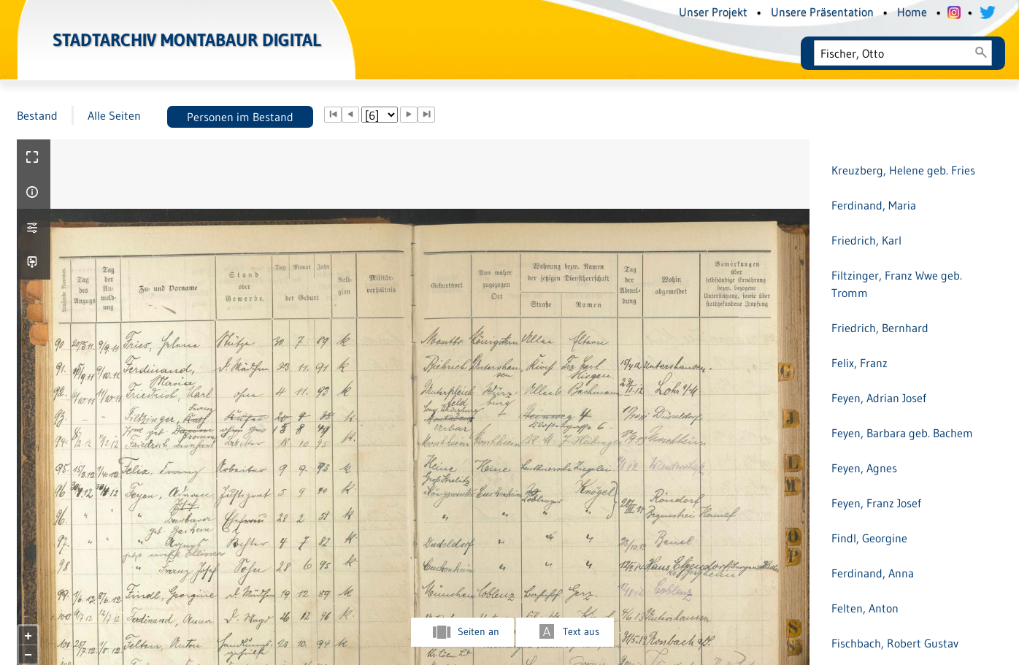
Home (912, 11)
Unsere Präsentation (822, 11)
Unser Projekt (713, 11)
